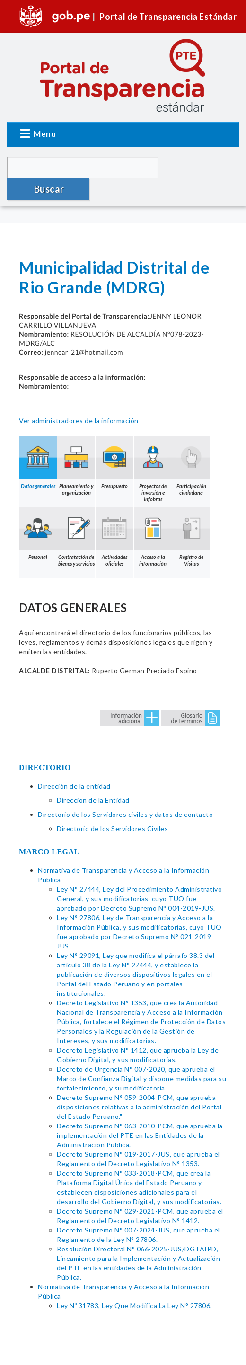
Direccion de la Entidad (93, 778)
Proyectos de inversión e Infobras (153, 447)
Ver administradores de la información (79, 399)
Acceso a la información (153, 515)
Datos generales (38, 440)
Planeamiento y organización (76, 444)
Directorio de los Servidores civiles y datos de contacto (125, 793)
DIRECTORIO (45, 746)
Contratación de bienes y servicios (76, 515)
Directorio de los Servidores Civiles (112, 807)
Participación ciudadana (191, 444)
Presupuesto (114, 440)
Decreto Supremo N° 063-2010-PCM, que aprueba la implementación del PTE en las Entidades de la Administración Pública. (140, 1113)
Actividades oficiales (114, 515)
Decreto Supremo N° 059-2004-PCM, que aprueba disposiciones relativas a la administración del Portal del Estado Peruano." (139, 1085)
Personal (38, 511)
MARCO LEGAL (49, 830)
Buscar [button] (199, 167)
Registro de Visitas (191, 515)
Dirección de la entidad (74, 764)
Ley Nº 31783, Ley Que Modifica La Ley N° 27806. (134, 1284)
